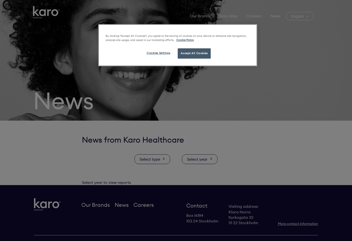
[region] (177, 45)
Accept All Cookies (194, 53)
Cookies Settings (158, 53)
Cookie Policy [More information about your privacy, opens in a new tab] (185, 40)
